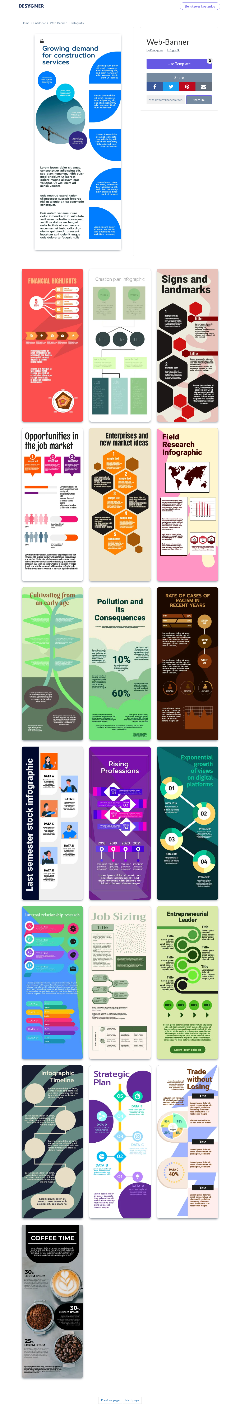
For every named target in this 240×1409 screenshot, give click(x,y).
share (179, 77)
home (25, 23)
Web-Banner (58, 23)
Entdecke (39, 23)
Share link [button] (199, 99)
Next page (132, 1400)
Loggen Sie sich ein (159, 6)
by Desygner (155, 50)
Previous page (110, 1400)
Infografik (77, 23)
